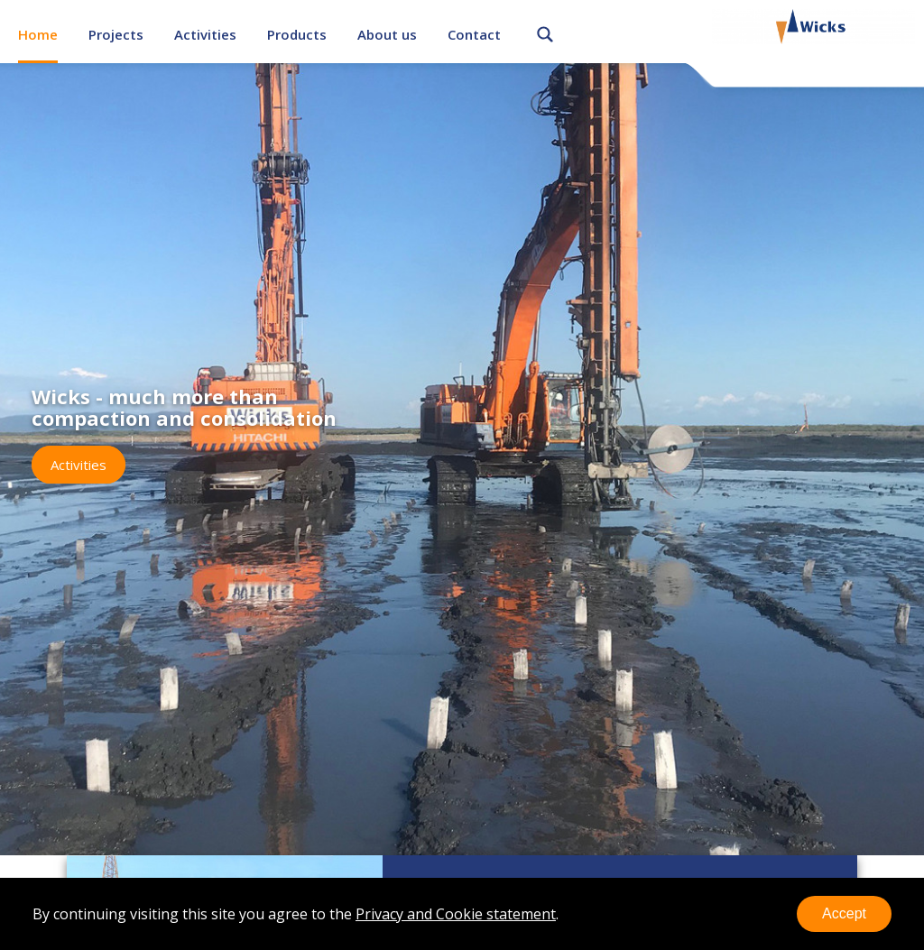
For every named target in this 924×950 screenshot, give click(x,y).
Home (38, 34)
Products (297, 34)
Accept (844, 913)
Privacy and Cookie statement (456, 914)
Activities (205, 34)
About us (387, 34)
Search (545, 31)
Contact (474, 34)
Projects (115, 34)
